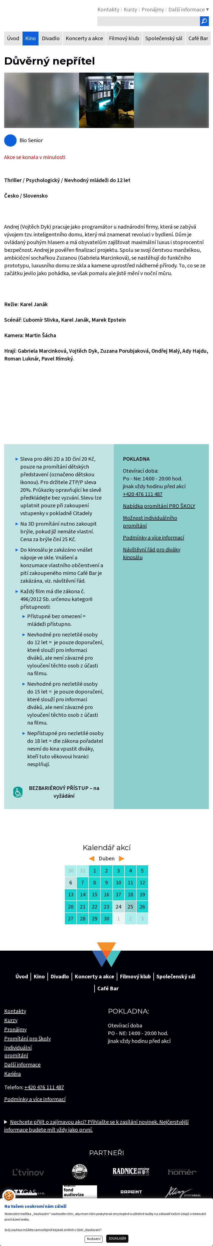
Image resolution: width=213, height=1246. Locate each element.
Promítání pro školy (27, 1039)
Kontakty (15, 1011)
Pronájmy (15, 1029)
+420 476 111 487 (143, 494)
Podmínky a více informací (153, 538)
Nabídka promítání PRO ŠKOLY (159, 506)
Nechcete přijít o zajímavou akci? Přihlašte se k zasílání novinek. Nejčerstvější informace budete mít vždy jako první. (96, 1126)
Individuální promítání (18, 1052)
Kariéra (12, 1074)
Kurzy (10, 1020)
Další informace (22, 1065)
